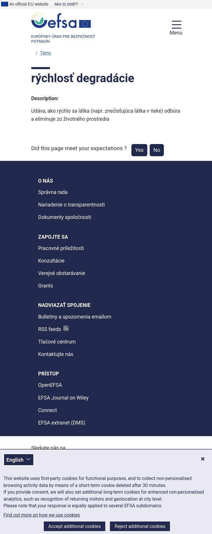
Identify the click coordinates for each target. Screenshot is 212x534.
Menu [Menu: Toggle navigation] (175, 33)
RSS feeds (49, 329)
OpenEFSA (50, 385)
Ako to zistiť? (66, 4)
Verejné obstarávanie (61, 273)
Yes (139, 150)
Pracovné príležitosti (61, 248)
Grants (45, 286)
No (156, 150)
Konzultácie (51, 261)
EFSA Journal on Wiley (63, 398)
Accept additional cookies (74, 526)
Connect (47, 410)
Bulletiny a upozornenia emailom (74, 317)
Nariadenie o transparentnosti (71, 205)
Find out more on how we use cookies (41, 515)
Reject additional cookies (140, 526)
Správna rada (53, 192)
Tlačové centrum (57, 342)
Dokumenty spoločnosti (64, 217)
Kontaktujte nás (55, 354)
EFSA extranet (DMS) (61, 423)
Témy (45, 53)
